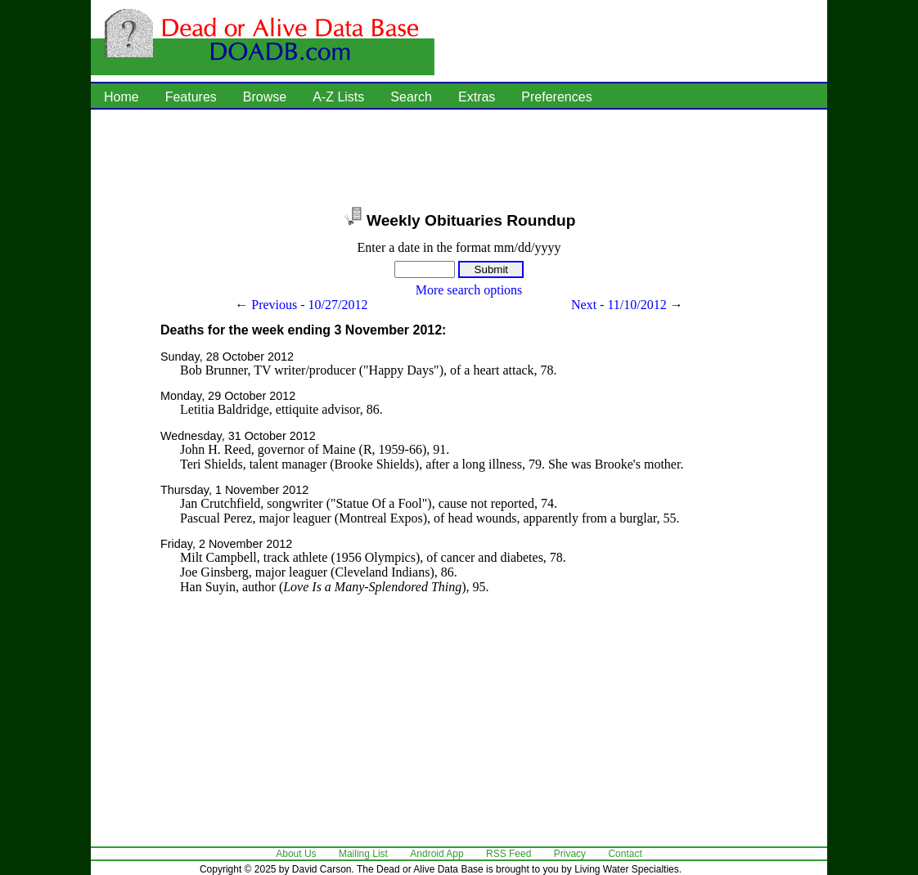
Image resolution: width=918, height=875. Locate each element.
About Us (296, 853)
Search (411, 97)
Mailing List (363, 853)
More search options (469, 290)
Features (191, 97)
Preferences (556, 97)
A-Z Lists (338, 97)
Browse (264, 97)
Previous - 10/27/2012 (309, 305)
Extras (476, 97)
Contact (624, 853)
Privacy (570, 853)
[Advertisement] (459, 159)
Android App (436, 853)
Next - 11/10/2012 (619, 305)
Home (121, 97)
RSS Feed (508, 853)
